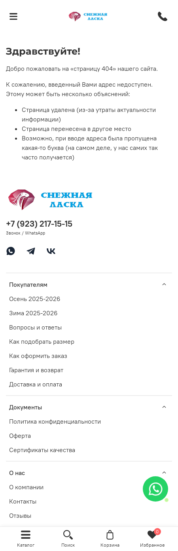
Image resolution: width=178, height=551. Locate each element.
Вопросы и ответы (35, 327)
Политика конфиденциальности (55, 421)
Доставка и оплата (35, 384)
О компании (26, 487)
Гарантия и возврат (36, 370)
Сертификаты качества (42, 450)
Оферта (20, 435)
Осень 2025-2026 (35, 299)
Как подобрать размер (41, 341)
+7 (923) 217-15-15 (39, 223)
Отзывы (20, 515)
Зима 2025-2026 (33, 313)
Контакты (22, 501)
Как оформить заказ (38, 356)
